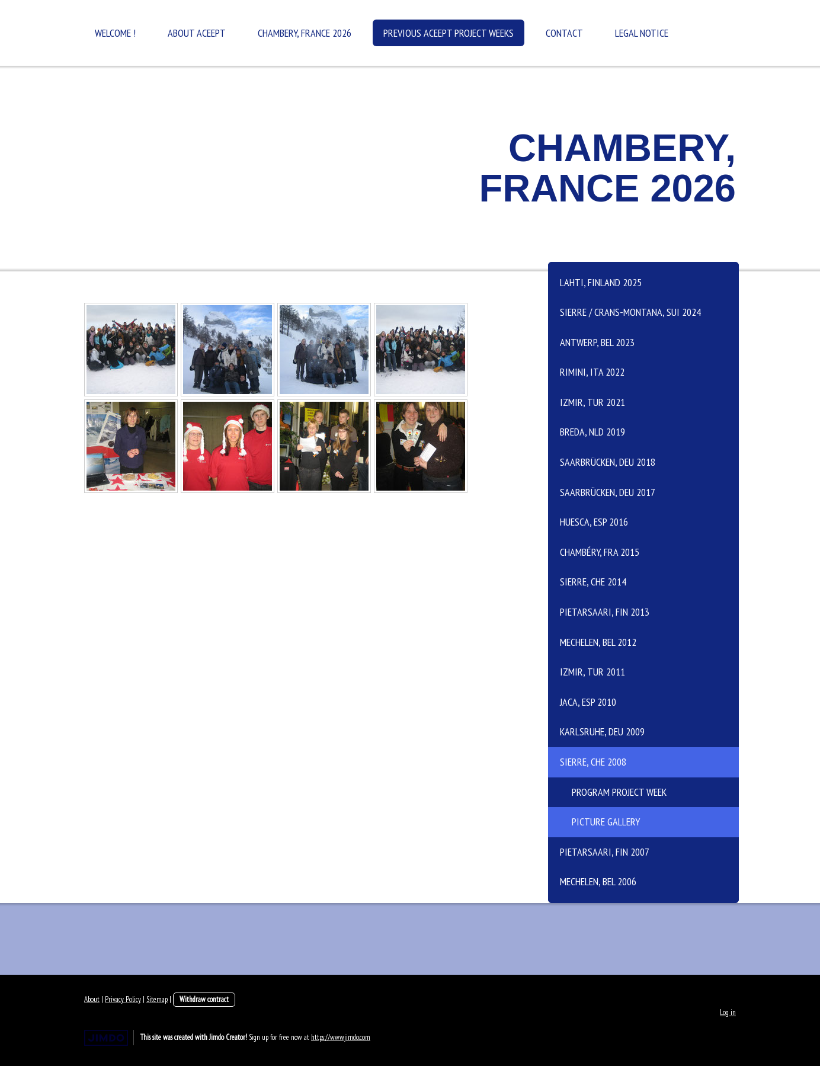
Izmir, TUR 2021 (592, 402)
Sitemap (157, 999)
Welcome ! (115, 33)
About (92, 999)
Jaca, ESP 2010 (588, 702)
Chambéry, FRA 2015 (599, 552)
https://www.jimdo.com (340, 1037)
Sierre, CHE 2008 (593, 762)
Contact (564, 33)
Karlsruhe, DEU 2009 (602, 731)
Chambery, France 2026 (304, 33)
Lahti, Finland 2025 (601, 282)
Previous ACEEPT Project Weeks (448, 33)
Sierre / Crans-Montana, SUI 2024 (630, 312)
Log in (728, 1012)
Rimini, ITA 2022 (592, 372)
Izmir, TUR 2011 (592, 671)
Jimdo (106, 1038)
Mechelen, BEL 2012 (598, 642)
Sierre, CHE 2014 (593, 581)
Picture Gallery (606, 821)
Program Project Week (619, 792)
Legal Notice (641, 33)
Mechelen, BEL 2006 (598, 881)
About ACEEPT (197, 33)
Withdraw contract (204, 999)
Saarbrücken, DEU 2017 (607, 492)
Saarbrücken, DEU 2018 (607, 462)
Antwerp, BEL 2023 (597, 342)
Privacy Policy (123, 999)
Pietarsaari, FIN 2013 (604, 612)
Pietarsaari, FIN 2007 (604, 852)
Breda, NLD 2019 (592, 431)
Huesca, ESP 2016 (594, 522)
